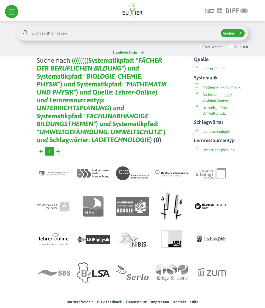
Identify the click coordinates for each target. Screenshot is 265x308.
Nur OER (241, 47)
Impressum (160, 302)
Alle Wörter (213, 47)
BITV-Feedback (109, 302)
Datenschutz (136, 302)
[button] (11, 11)
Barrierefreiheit (80, 302)
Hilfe (194, 302)
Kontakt (179, 302)
